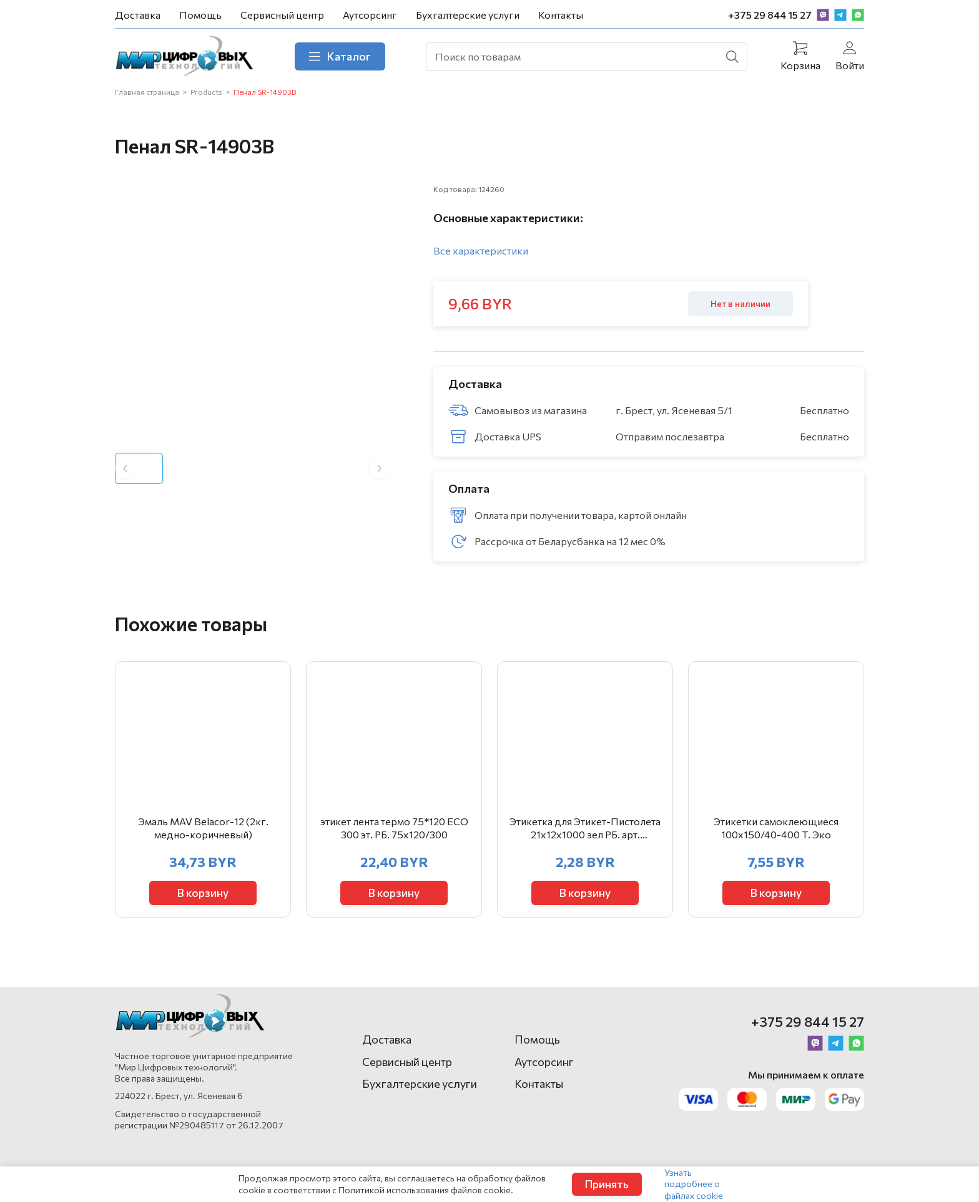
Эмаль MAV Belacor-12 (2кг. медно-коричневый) (203, 847)
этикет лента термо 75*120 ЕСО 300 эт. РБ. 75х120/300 (394, 847)
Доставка (137, 15)
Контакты (560, 15)
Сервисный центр (282, 15)
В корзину (203, 911)
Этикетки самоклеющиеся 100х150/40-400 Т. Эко (776, 847)
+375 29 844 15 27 (770, 15)
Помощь (200, 15)
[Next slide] (379, 486)
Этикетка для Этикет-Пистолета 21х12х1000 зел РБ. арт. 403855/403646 (585, 848)
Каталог (351, 58)
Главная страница (147, 95)
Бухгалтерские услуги (467, 15)
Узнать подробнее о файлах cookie (693, 1183)
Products (206, 95)
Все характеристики (480, 256)
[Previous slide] (125, 486)
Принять (607, 1184)
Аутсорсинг (370, 15)
